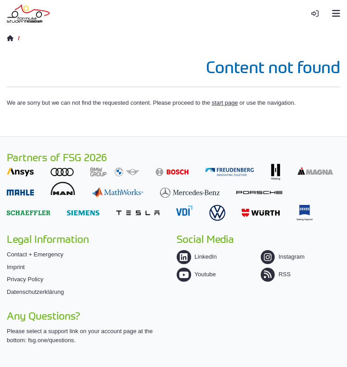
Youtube (196, 274)
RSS (276, 274)
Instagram (283, 256)
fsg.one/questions (51, 340)
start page (225, 102)
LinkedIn (196, 256)
